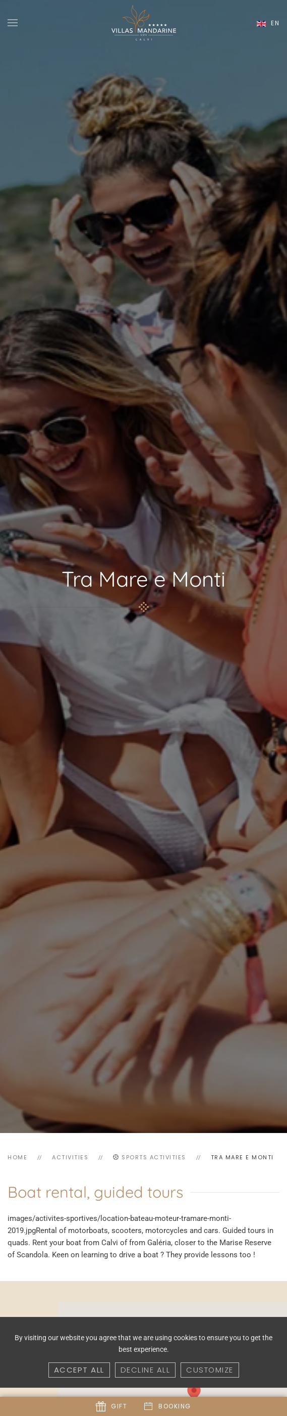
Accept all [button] (79, 1369)
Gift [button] (111, 1406)
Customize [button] (210, 1369)
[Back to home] (143, 22)
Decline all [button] (145, 1369)
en (268, 23)
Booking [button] (167, 1406)
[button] (13, 22)
